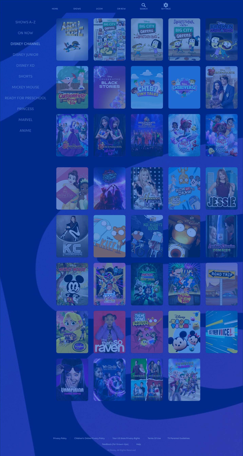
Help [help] (138, 444)
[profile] (188, 6)
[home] (55, 6)
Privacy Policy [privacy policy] (59, 438)
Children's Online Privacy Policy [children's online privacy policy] (89, 438)
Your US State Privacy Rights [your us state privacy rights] (126, 438)
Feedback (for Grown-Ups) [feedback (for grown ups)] (115, 444)
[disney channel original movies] (99, 6)
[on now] (121, 6)
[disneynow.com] (11, 5)
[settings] (166, 6)
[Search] (143, 6)
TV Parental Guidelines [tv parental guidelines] (179, 438)
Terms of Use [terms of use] (154, 438)
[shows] (77, 6)
